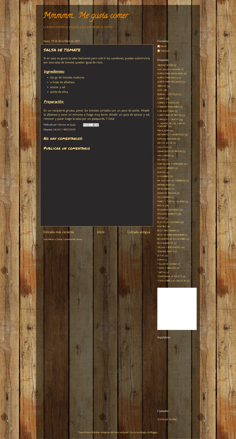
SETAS (160, 255)
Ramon (164, 46)
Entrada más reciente (58, 232)
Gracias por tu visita (167, 419)
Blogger (154, 432)
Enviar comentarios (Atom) (69, 239)
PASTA (160, 205)
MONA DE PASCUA (166, 193)
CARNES (161, 98)
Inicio (100, 232)
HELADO (161, 159)
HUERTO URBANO (166, 168)
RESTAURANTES (165, 243)
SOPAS (160, 259)
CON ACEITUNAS (165, 111)
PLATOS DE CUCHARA (168, 222)
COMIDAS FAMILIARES (168, 106)
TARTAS (161, 272)
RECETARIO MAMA (166, 230)
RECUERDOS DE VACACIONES (171, 238)
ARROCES (161, 85)
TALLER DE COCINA (167, 263)
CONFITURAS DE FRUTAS (169, 115)
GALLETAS (162, 147)
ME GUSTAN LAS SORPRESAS (171, 180)
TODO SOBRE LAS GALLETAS (171, 280)
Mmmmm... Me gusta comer (85, 16)
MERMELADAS (164, 184)
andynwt (124, 432)
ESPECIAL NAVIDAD (167, 138)
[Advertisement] (173, 387)
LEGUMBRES (163, 176)
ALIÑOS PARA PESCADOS (169, 81)
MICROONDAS (164, 188)
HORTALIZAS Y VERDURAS (170, 163)
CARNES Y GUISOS (166, 102)
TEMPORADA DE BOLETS (169, 276)
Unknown (165, 50)
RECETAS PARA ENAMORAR (170, 234)
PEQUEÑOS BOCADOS (168, 209)
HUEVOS (161, 172)
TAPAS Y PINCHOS (166, 268)
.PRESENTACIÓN (165, 65)
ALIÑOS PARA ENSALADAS (170, 73)
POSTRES (161, 226)
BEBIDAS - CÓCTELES (167, 94)
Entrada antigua (138, 232)
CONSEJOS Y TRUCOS (168, 119)
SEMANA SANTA (165, 251)
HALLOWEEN (163, 155)
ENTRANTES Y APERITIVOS (170, 134)
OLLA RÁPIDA (163, 197)
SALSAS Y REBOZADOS (64, 129)
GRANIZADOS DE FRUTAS (169, 151)
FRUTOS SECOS (164, 142)
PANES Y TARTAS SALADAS (171, 201)
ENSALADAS (163, 130)
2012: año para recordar (169, 69)
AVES (160, 90)
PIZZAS (161, 218)
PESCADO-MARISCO (167, 213)
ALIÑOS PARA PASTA (167, 77)
